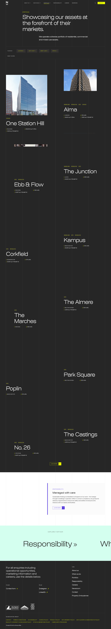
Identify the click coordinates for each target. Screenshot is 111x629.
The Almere (78, 302)
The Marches (25, 318)
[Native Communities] (7, 3)
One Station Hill (25, 123)
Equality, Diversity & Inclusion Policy (18, 622)
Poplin (13, 388)
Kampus (74, 240)
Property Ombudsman (80, 595)
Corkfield (17, 254)
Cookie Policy (43, 619)
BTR (80, 104)
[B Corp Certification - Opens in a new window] (32, 606)
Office (8, 118)
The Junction (80, 171)
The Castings (80, 434)
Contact (75, 592)
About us (75, 570)
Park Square (79, 375)
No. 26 (22, 447)
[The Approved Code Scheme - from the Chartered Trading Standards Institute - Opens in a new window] (24, 608)
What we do (76, 574)
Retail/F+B (74, 104)
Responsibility (77, 581)
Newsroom (76, 588)
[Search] (95, 3)
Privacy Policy (55, 619)
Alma (70, 109)
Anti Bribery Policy (68, 619)
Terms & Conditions (19, 619)
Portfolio (75, 577)
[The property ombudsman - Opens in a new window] (12, 608)
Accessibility (32, 619)
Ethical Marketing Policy (41, 622)
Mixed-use (67, 104)
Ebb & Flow (28, 184)
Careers (75, 585)
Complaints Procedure (59, 622)
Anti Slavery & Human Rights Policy (88, 619)
